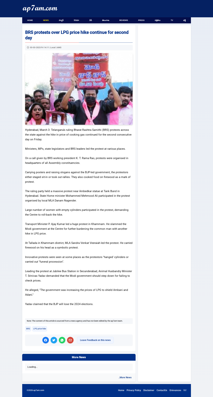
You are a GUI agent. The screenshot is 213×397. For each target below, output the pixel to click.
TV (172, 20)
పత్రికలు (158, 20)
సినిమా (76, 20)
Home (30, 20)
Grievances (175, 390)
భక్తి (184, 20)
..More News (125, 377)
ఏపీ (90, 20)
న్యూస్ (61, 20)
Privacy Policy (134, 390)
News (46, 20)
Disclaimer (148, 390)
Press (141, 20)
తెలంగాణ (105, 20)
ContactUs (162, 390)
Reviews (123, 20)
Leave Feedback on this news (95, 340)
